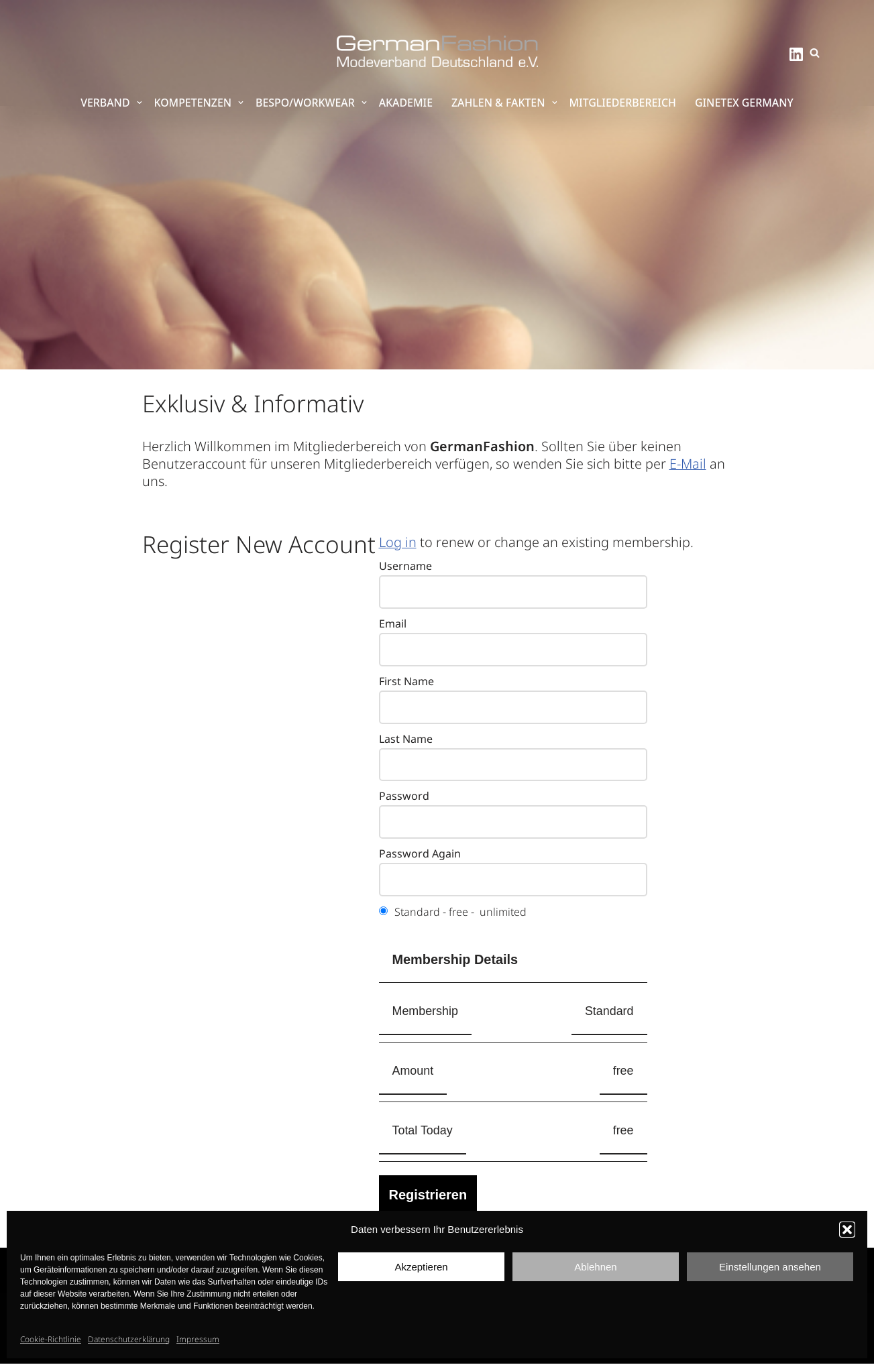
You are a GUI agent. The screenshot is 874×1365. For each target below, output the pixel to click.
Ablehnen (595, 1266)
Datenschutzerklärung (129, 1339)
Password (404, 797)
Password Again (420, 854)
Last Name (406, 739)
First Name (406, 681)
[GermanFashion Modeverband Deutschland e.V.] (437, 51)
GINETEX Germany (746, 103)
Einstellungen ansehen (770, 1266)
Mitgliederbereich (624, 103)
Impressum (197, 1339)
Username (405, 566)
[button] (847, 1229)
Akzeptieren (420, 1266)
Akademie (405, 103)
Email (392, 624)
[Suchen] (815, 53)
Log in (398, 542)
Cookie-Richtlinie (50, 1339)
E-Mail (691, 464)
